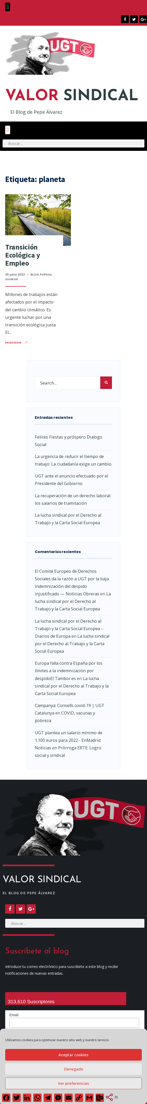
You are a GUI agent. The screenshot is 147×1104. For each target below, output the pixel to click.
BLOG (35, 274)
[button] (7, 7)
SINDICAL (71, 96)
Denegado (73, 1069)
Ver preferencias (73, 1083)
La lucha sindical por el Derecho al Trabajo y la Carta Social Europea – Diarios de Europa (69, 628)
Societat (11, 279)
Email (13, 1015)
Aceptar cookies (73, 1054)
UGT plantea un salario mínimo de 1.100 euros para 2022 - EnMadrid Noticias (68, 740)
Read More (16, 342)
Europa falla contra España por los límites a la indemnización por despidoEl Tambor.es (68, 670)
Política (45, 274)
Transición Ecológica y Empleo (22, 255)
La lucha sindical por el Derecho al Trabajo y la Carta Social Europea (73, 601)
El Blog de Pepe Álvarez (36, 112)
